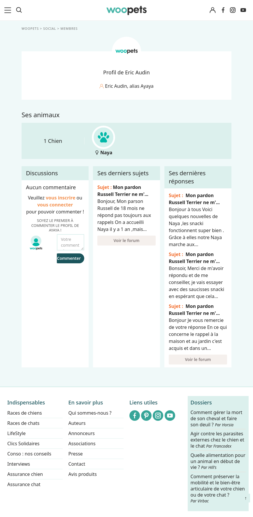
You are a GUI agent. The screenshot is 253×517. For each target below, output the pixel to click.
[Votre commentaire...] (70, 242)
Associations (82, 443)
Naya (103, 141)
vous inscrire (60, 197)
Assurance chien (25, 474)
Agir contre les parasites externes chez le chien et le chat (217, 440)
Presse (75, 454)
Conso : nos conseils (29, 454)
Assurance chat (24, 484)
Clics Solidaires (23, 443)
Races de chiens (24, 413)
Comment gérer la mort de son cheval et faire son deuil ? (217, 418)
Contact (76, 464)
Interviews (18, 464)
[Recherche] (19, 10)
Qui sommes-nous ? (90, 413)
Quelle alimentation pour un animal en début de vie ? (218, 461)
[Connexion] (213, 10)
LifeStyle (16, 433)
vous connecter (55, 204)
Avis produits (82, 474)
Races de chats (23, 423)
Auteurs (77, 423)
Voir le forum (127, 240)
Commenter (69, 258)
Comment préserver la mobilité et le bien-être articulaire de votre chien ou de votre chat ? (218, 488)
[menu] (8, 10)
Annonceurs (81, 433)
